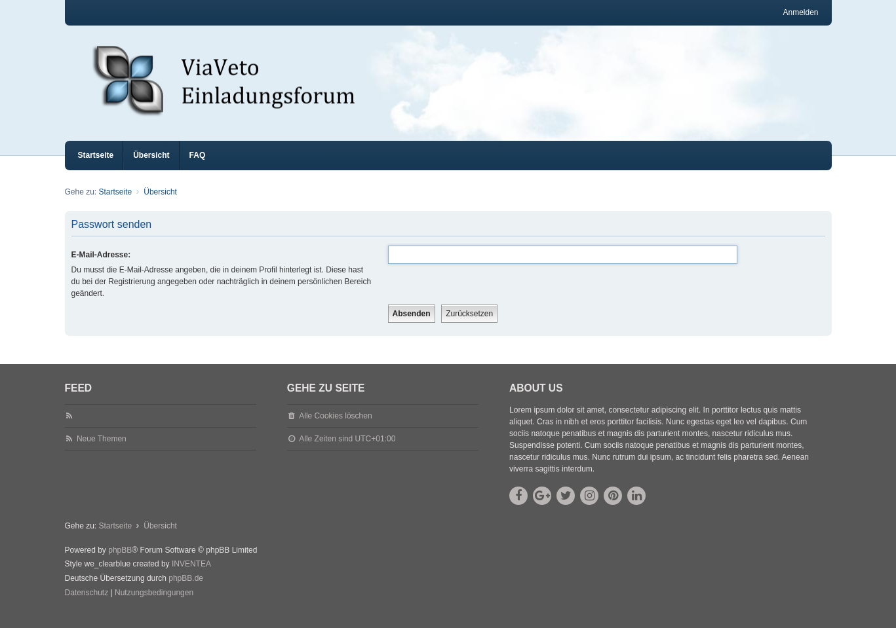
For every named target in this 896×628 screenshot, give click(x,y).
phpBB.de (185, 590)
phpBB (120, 561)
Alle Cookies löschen (335, 427)
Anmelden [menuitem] (800, 12)
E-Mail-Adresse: (101, 266)
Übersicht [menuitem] (151, 167)
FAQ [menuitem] (197, 167)
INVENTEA (191, 575)
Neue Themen (102, 450)
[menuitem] (87, 605)
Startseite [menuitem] (96, 167)
